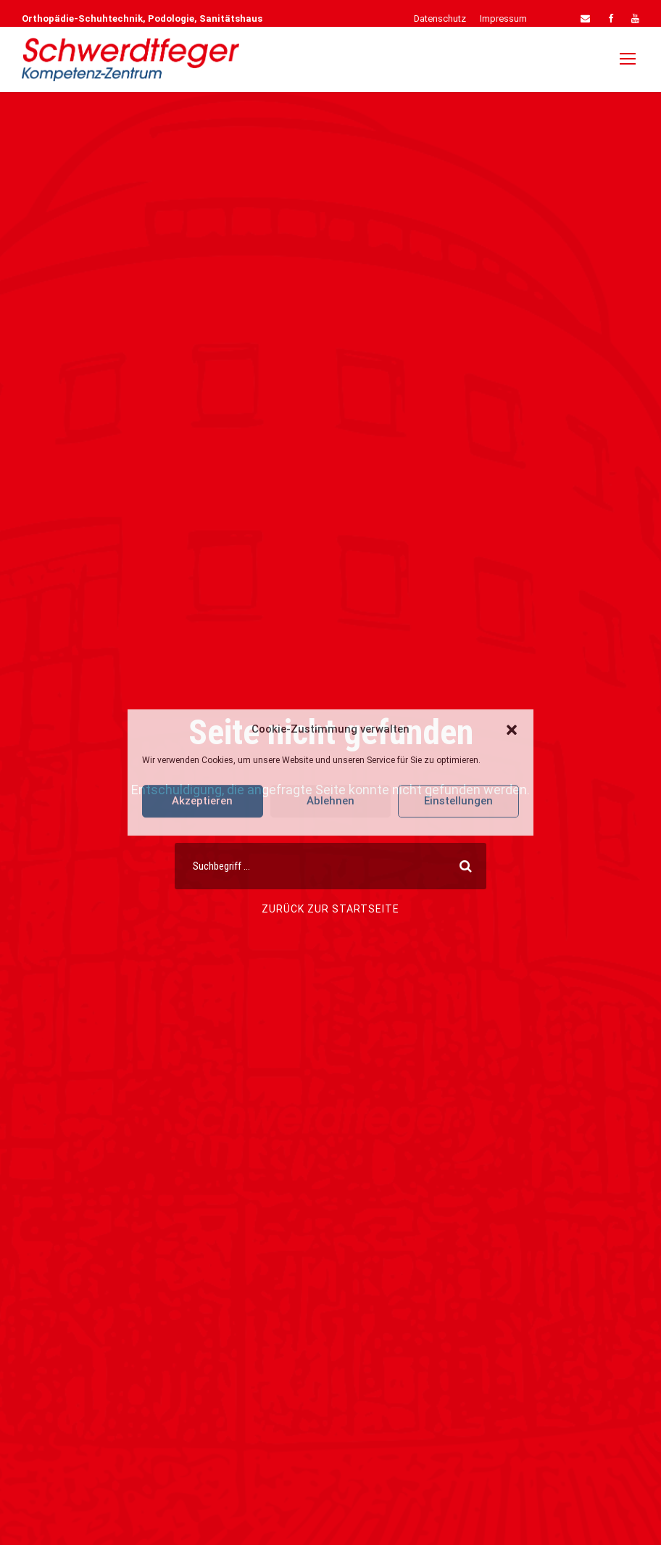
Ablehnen (330, 800)
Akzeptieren (202, 800)
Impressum (503, 18)
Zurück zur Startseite (330, 909)
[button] (511, 729)
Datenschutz (440, 18)
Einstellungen (458, 800)
